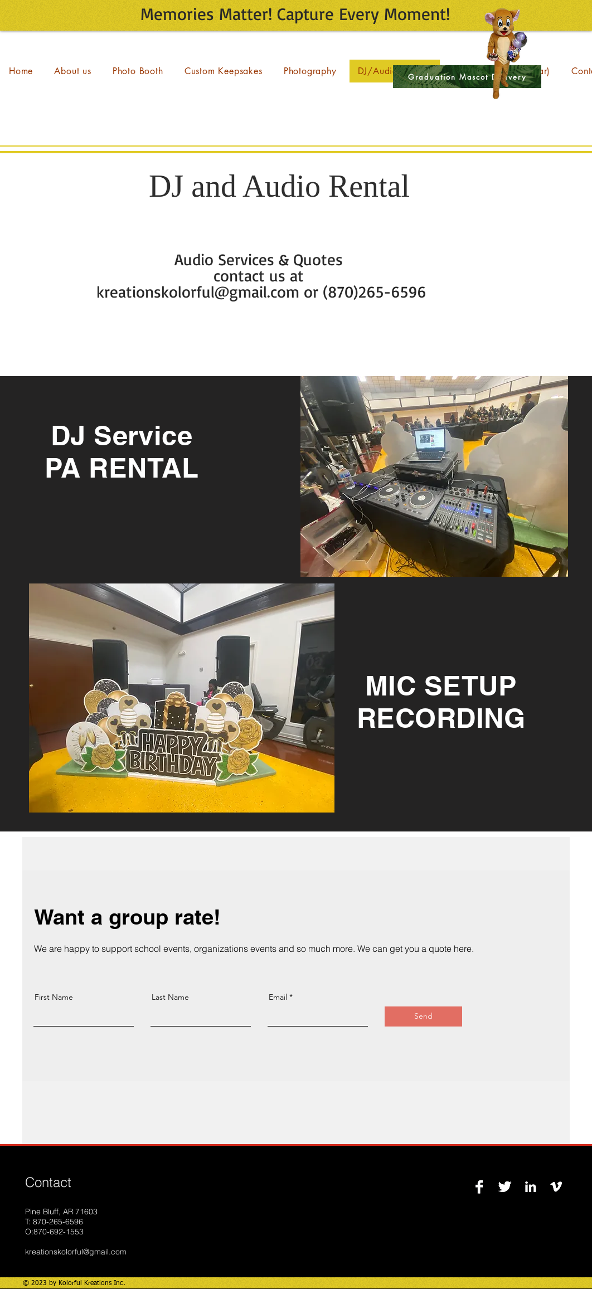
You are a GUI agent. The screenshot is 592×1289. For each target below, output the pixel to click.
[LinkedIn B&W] (530, 1186)
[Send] (423, 1016)
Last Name (170, 997)
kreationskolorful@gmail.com (76, 1252)
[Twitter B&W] (504, 1186)
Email (278, 997)
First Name (54, 997)
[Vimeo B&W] (556, 1186)
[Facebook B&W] (479, 1186)
